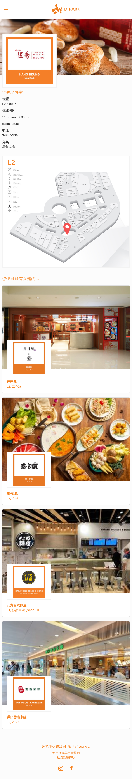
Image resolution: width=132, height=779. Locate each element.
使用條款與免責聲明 (66, 753)
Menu (6, 9)
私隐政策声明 (66, 757)
